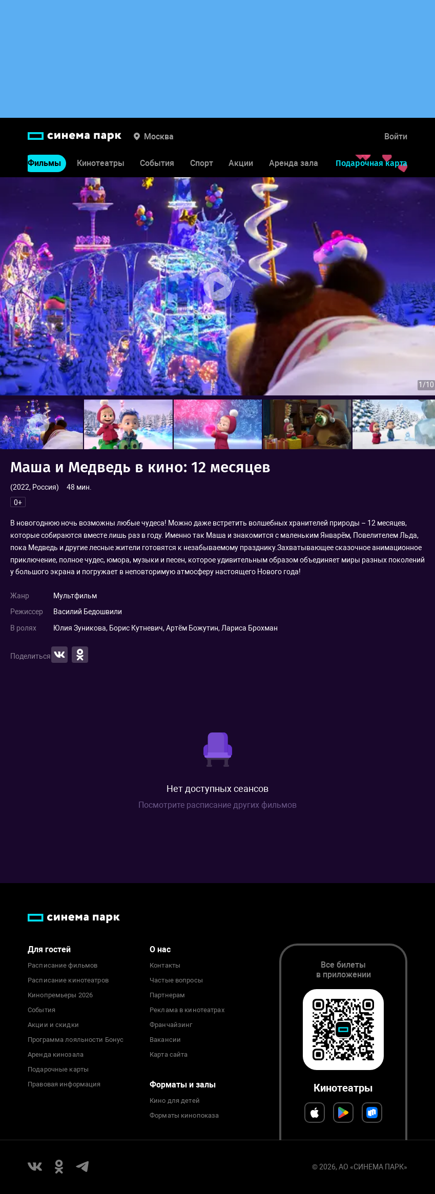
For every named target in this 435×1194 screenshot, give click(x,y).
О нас (160, 949)
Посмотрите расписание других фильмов (217, 805)
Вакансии (165, 1039)
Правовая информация (64, 1084)
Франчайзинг (171, 1025)
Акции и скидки (53, 1025)
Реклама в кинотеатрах (187, 1010)
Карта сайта (169, 1054)
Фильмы (44, 163)
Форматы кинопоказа (184, 1115)
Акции (241, 163)
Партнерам (167, 995)
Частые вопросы (176, 980)
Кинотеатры (101, 163)
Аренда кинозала (56, 1054)
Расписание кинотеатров (68, 980)
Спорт (201, 163)
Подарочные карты (58, 1069)
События (157, 163)
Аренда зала (293, 163)
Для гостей (49, 949)
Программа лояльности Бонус (75, 1039)
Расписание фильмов (62, 965)
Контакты (165, 965)
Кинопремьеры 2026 (60, 995)
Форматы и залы (183, 1085)
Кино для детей (175, 1100)
